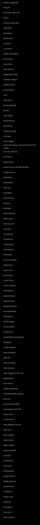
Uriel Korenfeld (8, 419)
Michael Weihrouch (10, 306)
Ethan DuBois (8, 116)
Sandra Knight (8, 440)
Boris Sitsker (7, 507)
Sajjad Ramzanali (9, 296)
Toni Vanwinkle (8, 486)
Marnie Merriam (9, 121)
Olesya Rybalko (8, 471)
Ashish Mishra (8, 291)
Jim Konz (6, 110)
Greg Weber (7, 193)
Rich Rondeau (8, 59)
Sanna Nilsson (8, 383)
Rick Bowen (7, 342)
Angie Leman (8, 219)
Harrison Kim (8, 239)
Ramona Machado (9, 105)
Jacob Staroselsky (9, 353)
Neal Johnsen (8, 316)
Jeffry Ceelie (7, 28)
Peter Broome (8, 69)
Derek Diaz (7, 188)
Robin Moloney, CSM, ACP (12, 425)
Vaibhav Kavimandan (10, 54)
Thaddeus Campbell (10, 80)
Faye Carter (7, 512)
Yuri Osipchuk (8, 234)
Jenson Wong (8, 275)
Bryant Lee (7, 502)
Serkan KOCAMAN (9, 450)
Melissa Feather (8, 445)
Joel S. (5, 95)
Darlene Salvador (9, 213)
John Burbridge (8, 322)
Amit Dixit (6, 43)
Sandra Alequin (8, 141)
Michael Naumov (9, 476)
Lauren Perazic (8, 280)
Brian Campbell (8, 435)
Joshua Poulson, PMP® (11, 404)
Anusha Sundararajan (10, 23)
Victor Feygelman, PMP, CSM (13, 373)
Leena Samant (8, 249)
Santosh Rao (7, 64)
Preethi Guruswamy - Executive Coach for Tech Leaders (19, 146)
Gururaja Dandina (9, 311)
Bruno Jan (6, 203)
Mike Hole (6, 358)
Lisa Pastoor (7, 49)
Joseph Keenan (8, 378)
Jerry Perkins (7, 33)
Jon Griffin (6, 456)
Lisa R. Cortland (8, 517)
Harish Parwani (8, 198)
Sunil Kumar (7, 255)
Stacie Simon (7, 100)
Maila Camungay (9, 363)
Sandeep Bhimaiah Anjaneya (13, 394)
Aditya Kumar (8, 265)
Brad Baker (7, 208)
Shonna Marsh (8, 162)
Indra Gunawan (8, 368)
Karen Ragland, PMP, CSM (12, 409)
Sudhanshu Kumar (9, 131)
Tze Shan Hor (8, 492)
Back (1, 2)
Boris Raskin (7, 157)
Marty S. (6, 18)
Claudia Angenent (9, 347)
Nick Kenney (7, 126)
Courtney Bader (8, 327)
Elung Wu (6, 7)
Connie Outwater (9, 286)
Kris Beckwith (8, 461)
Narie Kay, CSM (8, 224)
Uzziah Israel (7, 270)
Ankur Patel (7, 466)
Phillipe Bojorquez (9, 481)
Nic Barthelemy (8, 90)
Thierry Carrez (8, 414)
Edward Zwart (8, 183)
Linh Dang (7, 229)
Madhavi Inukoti (9, 85)
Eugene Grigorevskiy (10, 389)
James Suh (7, 399)
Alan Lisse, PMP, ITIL (10, 152)
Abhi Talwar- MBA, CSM (11, 13)
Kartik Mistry (7, 177)
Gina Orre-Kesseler (10, 260)
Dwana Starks (8, 332)
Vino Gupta (7, 136)
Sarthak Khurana (9, 172)
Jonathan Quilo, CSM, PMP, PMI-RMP (16, 167)
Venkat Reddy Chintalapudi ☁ (13, 337)
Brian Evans (7, 430)
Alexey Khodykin (9, 301)
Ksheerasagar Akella (10, 74)
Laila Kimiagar (8, 244)
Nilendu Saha (8, 38)
